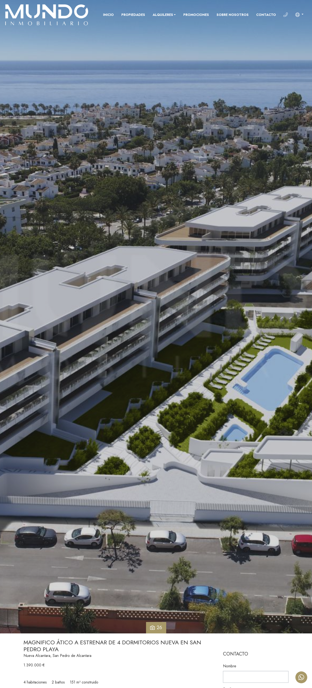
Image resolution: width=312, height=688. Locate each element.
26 (156, 627)
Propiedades (133, 14)
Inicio (108, 14)
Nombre (229, 666)
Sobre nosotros (233, 14)
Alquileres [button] (163, 14)
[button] (299, 15)
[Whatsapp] (301, 677)
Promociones (196, 14)
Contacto (266, 14)
